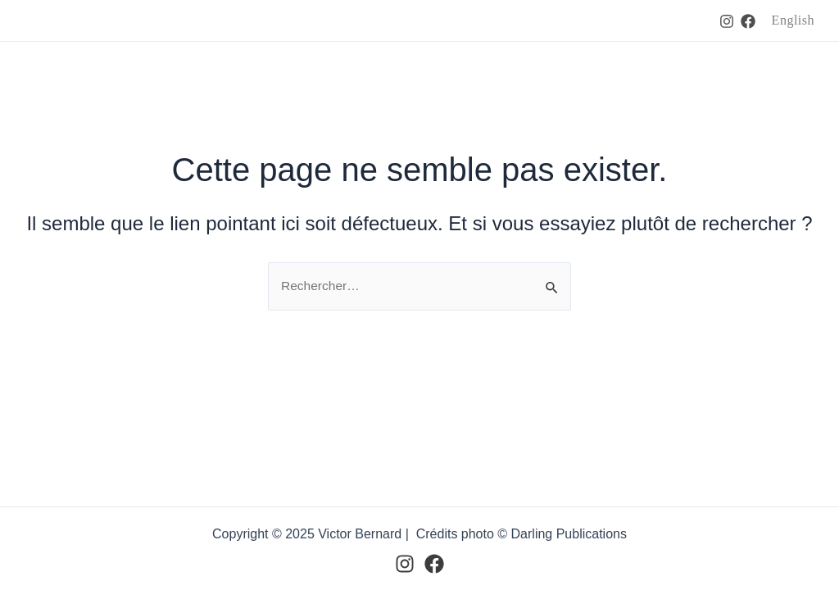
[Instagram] (726, 21)
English (793, 20)
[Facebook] (748, 21)
